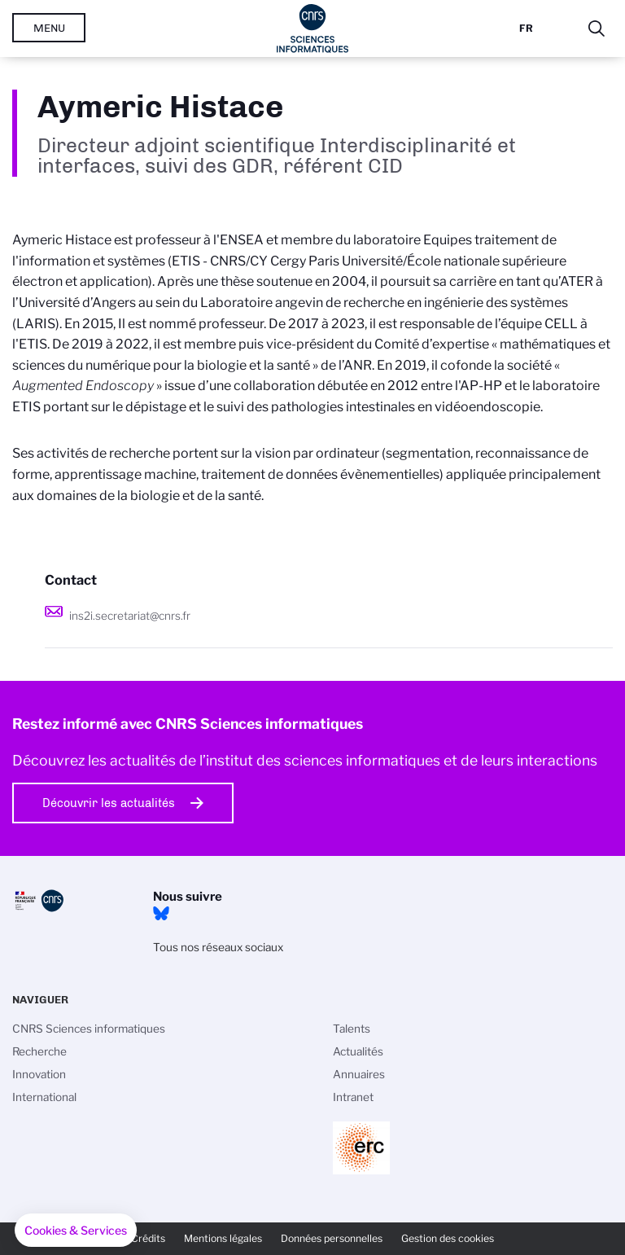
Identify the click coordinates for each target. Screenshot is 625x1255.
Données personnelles (331, 1238)
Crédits (148, 1238)
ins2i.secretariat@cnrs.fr (129, 615)
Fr (526, 28)
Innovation (39, 1074)
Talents (351, 1028)
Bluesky (161, 914)
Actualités (358, 1051)
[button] (76, 1230)
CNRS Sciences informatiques (88, 1028)
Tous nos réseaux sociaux (218, 947)
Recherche (39, 1051)
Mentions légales (223, 1238)
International (44, 1097)
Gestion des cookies (447, 1238)
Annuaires (359, 1074)
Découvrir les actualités (108, 803)
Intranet (353, 1097)
